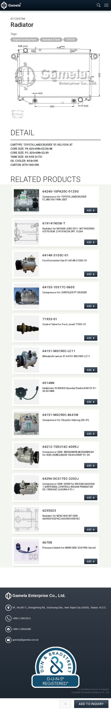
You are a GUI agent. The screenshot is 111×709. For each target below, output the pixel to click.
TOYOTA (70, 39)
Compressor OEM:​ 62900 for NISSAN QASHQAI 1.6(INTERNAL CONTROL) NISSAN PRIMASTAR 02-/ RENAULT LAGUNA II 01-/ (68, 487)
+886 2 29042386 (21, 629)
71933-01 (49, 319)
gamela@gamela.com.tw (25, 639)
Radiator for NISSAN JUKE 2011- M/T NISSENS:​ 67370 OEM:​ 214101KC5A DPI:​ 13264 (68, 230)
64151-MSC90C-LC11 (58, 351)
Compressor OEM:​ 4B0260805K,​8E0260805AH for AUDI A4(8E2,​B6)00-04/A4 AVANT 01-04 (68, 453)
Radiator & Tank (51, 39)
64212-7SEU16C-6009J (60, 447)
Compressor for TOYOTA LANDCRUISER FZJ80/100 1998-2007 (64, 198)
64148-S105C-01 (55, 255)
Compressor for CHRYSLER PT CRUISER (64, 292)
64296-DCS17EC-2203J (60, 479)
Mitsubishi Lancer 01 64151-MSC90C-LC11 (66, 356)
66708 (47, 542)
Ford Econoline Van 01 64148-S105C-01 (64, 260)
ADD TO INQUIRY (91, 704)
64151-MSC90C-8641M (60, 415)
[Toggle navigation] (106, 5)
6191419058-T (53, 223)
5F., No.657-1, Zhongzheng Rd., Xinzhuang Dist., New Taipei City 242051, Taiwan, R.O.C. (59, 607)
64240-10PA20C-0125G (60, 191)
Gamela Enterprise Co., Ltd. (39, 595)
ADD (89, 210)
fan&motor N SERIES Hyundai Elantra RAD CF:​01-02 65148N (69, 389)
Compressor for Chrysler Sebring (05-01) (65, 420)
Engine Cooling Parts (24, 39)
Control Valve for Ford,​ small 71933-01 (64, 324)
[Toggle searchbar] (98, 5)
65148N (48, 383)
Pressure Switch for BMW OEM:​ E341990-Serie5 (69, 547)
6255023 (49, 510)
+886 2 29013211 (21, 618)
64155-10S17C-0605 (58, 287)
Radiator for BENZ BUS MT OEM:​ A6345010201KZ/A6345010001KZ (61, 517)
